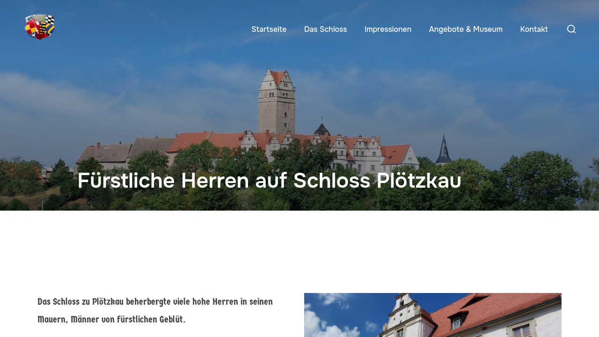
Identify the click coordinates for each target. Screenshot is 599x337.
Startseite (268, 29)
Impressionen (388, 29)
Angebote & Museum (466, 29)
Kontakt (534, 29)
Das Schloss (325, 29)
